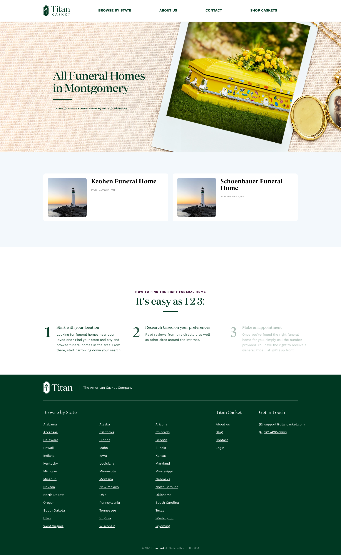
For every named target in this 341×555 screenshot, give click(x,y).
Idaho (103, 448)
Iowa (103, 456)
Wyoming (162, 526)
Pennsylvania (109, 503)
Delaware (50, 440)
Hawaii (48, 448)
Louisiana (106, 463)
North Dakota (53, 495)
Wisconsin (107, 526)
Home (59, 108)
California (106, 432)
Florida (104, 440)
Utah (47, 518)
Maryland (162, 463)
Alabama (50, 424)
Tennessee (107, 510)
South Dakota (54, 510)
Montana (106, 479)
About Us (168, 10)
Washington (164, 518)
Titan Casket (159, 548)
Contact (222, 440)
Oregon (49, 503)
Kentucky (50, 463)
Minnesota (120, 108)
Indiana (48, 456)
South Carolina (167, 503)
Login (220, 448)
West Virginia (53, 526)
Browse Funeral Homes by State (88, 108)
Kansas (161, 456)
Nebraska (162, 479)
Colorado (162, 432)
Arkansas (50, 432)
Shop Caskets (263, 10)
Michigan (50, 471)
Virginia (105, 518)
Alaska (104, 424)
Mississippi (164, 471)
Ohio (103, 495)
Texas (159, 510)
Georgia (161, 440)
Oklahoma (163, 495)
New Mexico (109, 487)
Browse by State (114, 10)
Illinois (160, 448)
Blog (219, 432)
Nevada (49, 487)
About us (223, 424)
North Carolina (166, 487)
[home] (56, 10)
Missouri (50, 479)
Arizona (161, 424)
